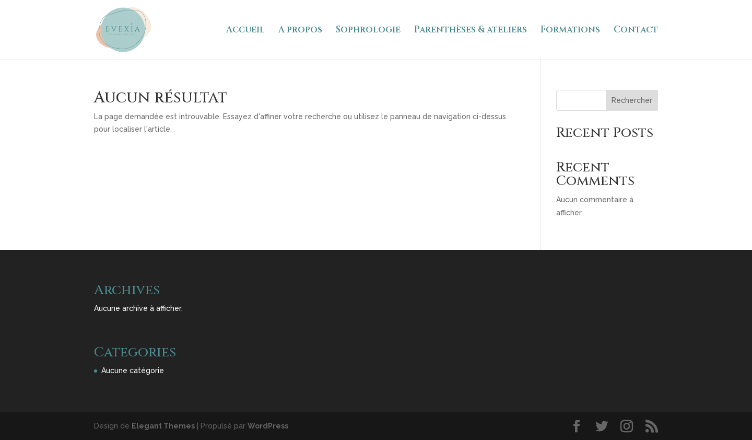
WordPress (268, 426)
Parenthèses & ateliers (470, 31)
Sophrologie (368, 31)
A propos (300, 31)
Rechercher (632, 100)
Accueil (245, 31)
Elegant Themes (163, 426)
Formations (570, 31)
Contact (636, 31)
